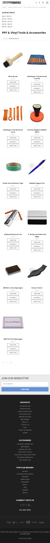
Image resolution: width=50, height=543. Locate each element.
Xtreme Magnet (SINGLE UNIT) (37, 131)
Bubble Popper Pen (37, 183)
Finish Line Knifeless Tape (13, 183)
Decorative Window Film (25, 457)
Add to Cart (12, 90)
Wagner (25, 490)
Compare (13, 86)
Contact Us (25, 425)
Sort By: (5, 38)
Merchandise (25, 419)
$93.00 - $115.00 (7, 27)
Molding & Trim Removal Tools (13, 131)
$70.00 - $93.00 (7, 24)
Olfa (25, 487)
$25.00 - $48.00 (7, 19)
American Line (25, 479)
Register (28, 430)
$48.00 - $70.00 (7, 21)
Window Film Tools (25, 417)
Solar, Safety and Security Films (25, 455)
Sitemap (25, 433)
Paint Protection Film (25, 452)
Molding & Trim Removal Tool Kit (37, 77)
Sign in (21, 430)
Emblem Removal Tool (13, 234)
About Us (25, 422)
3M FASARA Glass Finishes (25, 474)
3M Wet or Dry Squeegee (13, 288)
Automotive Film (25, 406)
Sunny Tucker (37, 288)
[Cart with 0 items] (43, 2)
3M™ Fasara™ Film (25, 414)
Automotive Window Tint (25, 444)
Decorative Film (25, 409)
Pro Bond (25, 477)
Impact (25, 485)
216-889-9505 (25, 510)
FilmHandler (25, 482)
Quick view (13, 82)
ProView (25, 471)
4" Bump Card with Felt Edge (37, 235)
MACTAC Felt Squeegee (13, 339)
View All (25, 493)
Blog (25, 427)
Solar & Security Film (25, 411)
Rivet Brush (13, 76)
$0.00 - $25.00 (6, 16)
